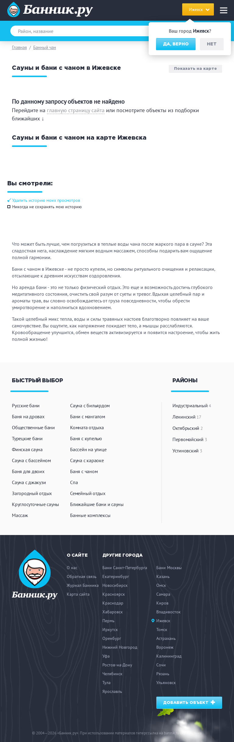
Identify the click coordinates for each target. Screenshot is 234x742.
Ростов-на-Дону (117, 665)
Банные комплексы (90, 515)
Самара (163, 594)
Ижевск (163, 620)
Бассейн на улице (88, 449)
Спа (74, 482)
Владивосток (168, 612)
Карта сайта (78, 594)
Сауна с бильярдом (90, 405)
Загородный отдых (32, 493)
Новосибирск (115, 585)
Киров (162, 603)
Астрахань (166, 638)
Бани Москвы (169, 567)
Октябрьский (187, 428)
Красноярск (113, 594)
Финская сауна (27, 449)
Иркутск (110, 629)
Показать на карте (195, 68)
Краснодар (112, 603)
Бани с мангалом (87, 416)
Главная (19, 47)
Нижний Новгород (119, 647)
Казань (163, 576)
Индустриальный (191, 405)
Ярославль (112, 691)
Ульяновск (166, 682)
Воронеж (164, 647)
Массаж (20, 515)
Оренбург (111, 638)
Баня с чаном (84, 471)
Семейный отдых (87, 493)
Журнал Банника (83, 585)
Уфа (106, 656)
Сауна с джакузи (29, 482)
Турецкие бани (27, 438)
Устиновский (187, 451)
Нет (212, 44)
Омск (161, 585)
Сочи (161, 665)
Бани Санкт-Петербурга (124, 567)
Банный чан (44, 47)
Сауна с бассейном (31, 460)
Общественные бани (33, 427)
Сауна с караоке (87, 460)
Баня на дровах (28, 416)
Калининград (169, 656)
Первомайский (189, 439)
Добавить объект (189, 702)
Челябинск (112, 673)
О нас (72, 567)
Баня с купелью (86, 438)
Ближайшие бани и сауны (97, 504)
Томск (161, 629)
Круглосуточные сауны (35, 504)
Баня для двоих (28, 471)
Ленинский (186, 417)
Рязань (162, 673)
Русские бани (26, 405)
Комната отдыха (87, 427)
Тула (106, 682)
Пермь (108, 620)
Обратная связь (82, 576)
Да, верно (176, 44)
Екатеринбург (115, 576)
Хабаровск (112, 612)
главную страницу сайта (76, 110)
